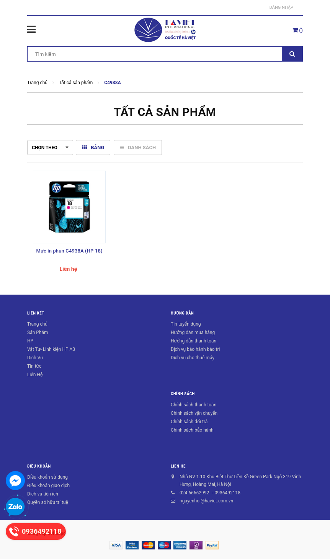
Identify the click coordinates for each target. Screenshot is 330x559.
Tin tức (34, 366)
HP (30, 341)
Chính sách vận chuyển (194, 413)
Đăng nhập (281, 7)
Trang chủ (37, 324)
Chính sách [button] (183, 393)
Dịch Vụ (35, 357)
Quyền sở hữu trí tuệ (47, 502)
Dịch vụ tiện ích (42, 494)
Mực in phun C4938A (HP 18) (69, 251)
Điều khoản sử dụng (47, 477)
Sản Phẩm (37, 332)
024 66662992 (194, 492)
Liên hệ (178, 466)
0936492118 (227, 492)
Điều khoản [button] (39, 466)
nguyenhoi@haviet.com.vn (206, 501)
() (297, 30)
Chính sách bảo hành (192, 430)
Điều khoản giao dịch (48, 485)
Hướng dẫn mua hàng (193, 332)
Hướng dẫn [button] (182, 313)
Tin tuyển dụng (186, 324)
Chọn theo (50, 147)
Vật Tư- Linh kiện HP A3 (51, 349)
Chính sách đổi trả (189, 421)
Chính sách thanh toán (193, 404)
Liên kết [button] (35, 313)
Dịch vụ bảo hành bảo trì (195, 349)
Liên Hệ (34, 374)
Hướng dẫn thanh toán (193, 341)
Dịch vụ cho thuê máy (192, 357)
